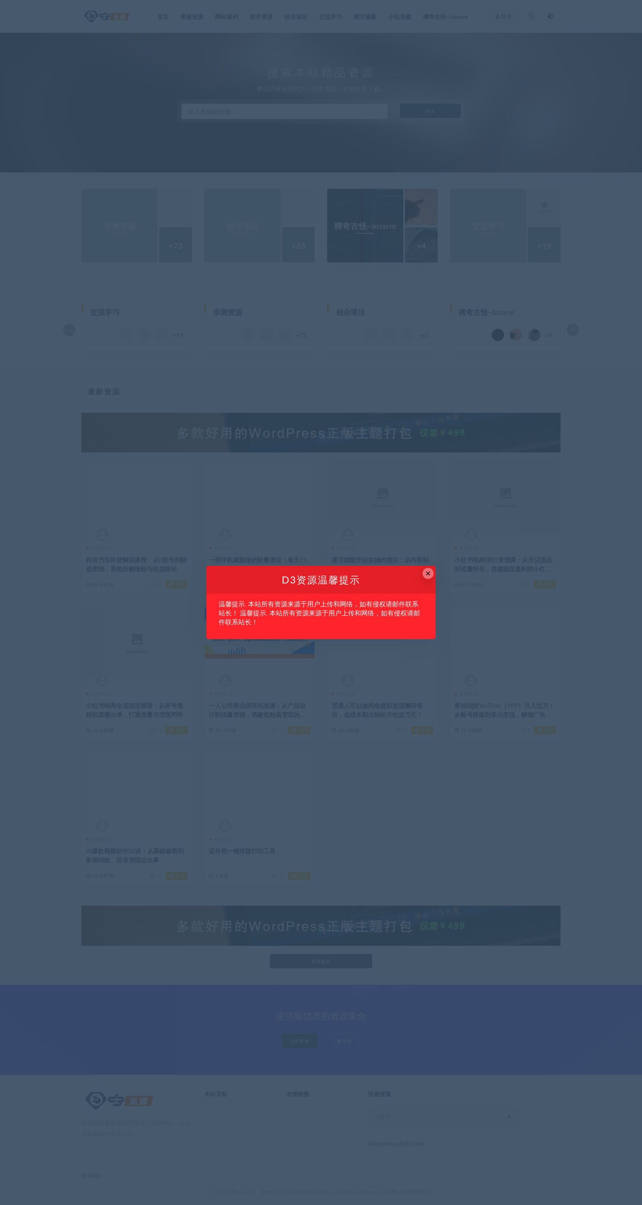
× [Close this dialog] (428, 573)
